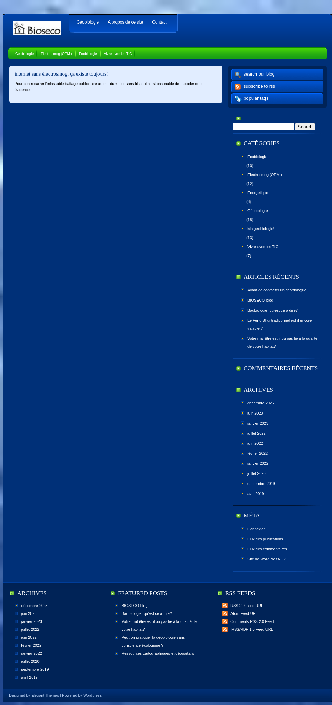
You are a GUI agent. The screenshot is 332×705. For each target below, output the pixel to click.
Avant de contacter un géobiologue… (278, 290)
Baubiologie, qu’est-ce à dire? (272, 310)
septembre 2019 (261, 483)
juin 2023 (255, 413)
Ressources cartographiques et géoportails (158, 653)
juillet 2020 (256, 473)
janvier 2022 (257, 463)
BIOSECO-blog (260, 300)
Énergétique (257, 193)
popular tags (256, 98)
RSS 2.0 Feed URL (242, 605)
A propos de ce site (125, 22)
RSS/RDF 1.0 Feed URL (247, 629)
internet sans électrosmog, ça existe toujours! (61, 74)
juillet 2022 (256, 433)
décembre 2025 (260, 403)
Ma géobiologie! (260, 229)
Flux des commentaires (267, 549)
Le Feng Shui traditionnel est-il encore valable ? (279, 324)
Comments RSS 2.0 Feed (248, 621)
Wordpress (92, 695)
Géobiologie (88, 22)
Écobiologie (88, 54)
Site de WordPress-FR (266, 559)
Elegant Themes (45, 695)
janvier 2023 (257, 423)
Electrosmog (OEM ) (56, 54)
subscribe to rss (259, 86)
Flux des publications (265, 539)
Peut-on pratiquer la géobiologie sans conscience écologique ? (153, 641)
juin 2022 (255, 443)
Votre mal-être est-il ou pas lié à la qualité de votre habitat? (282, 342)
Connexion (256, 529)
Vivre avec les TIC (118, 54)
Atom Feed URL (240, 613)
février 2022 (257, 453)
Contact (159, 22)
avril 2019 (255, 493)
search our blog (259, 74)
